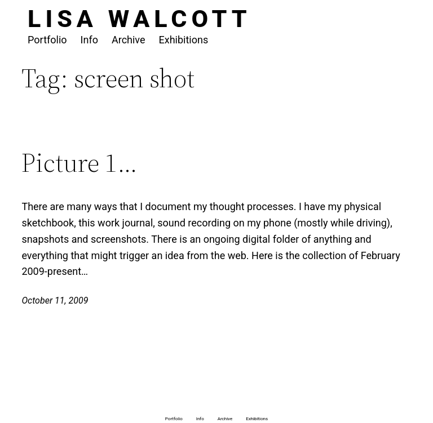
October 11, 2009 (54, 300)
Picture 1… (79, 162)
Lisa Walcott (139, 19)
